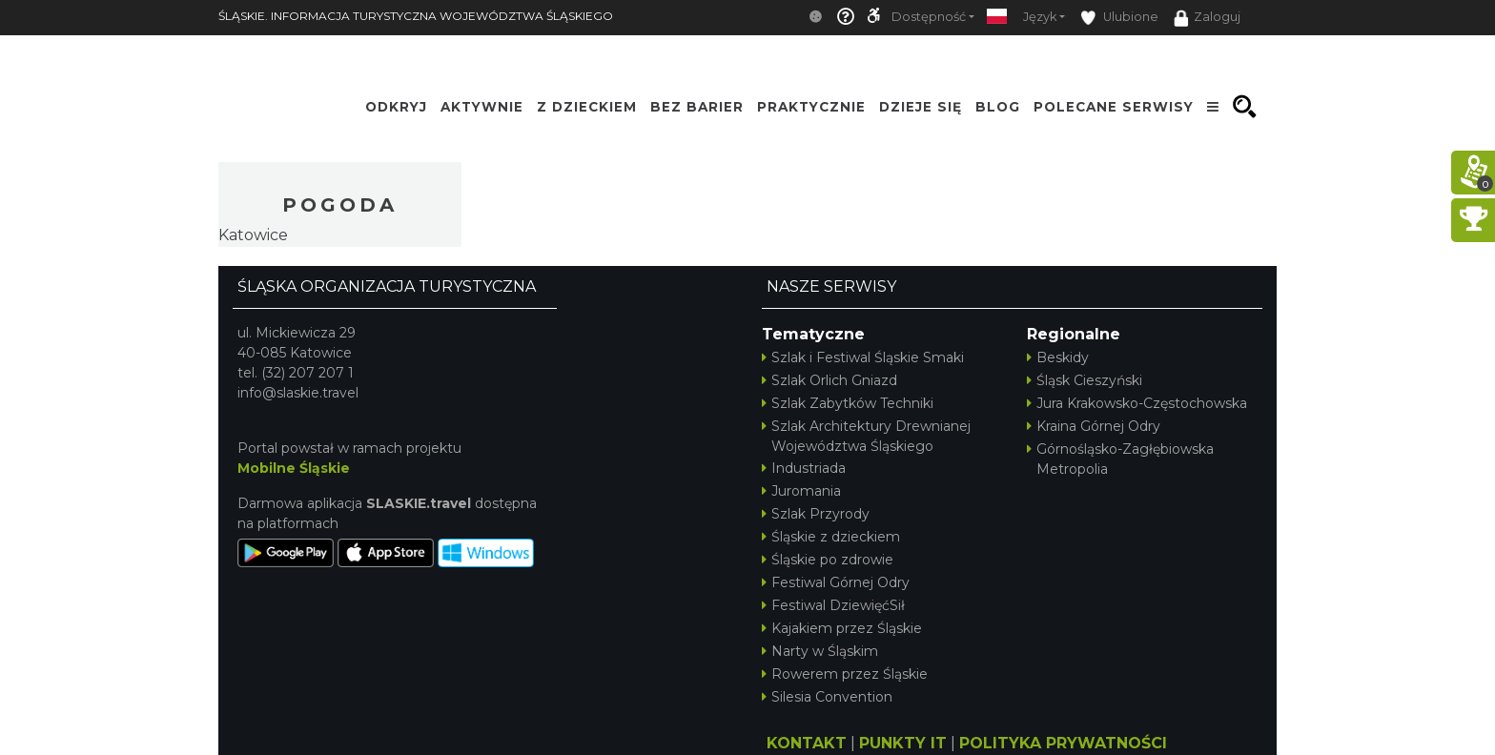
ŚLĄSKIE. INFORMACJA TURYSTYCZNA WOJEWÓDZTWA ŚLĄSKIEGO (415, 16)
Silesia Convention (827, 696)
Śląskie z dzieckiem (831, 536)
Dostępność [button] (928, 17)
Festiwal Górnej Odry (836, 582)
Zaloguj (1207, 18)
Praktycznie (811, 106)
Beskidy (1058, 357)
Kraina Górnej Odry (1093, 426)
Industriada (804, 468)
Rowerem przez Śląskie (845, 674)
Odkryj (396, 106)
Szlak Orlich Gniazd (829, 380)
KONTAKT (807, 743)
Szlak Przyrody (816, 513)
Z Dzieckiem (587, 106)
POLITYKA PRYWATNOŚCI (1063, 743)
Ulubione (1119, 18)
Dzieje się (920, 106)
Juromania (801, 491)
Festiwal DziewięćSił (833, 605)
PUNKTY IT (903, 743)
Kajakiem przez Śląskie (842, 628)
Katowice (253, 235)
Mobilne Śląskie (293, 468)
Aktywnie (481, 106)
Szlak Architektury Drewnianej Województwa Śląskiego (866, 436)
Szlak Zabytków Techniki (847, 403)
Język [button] (1039, 17)
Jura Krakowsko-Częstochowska (1137, 403)
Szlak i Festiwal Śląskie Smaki (863, 357)
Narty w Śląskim (820, 651)
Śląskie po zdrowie (827, 559)
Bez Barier (697, 106)
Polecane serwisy (1114, 106)
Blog (997, 106)
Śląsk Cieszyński (1084, 380)
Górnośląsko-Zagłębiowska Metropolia (1120, 459)
